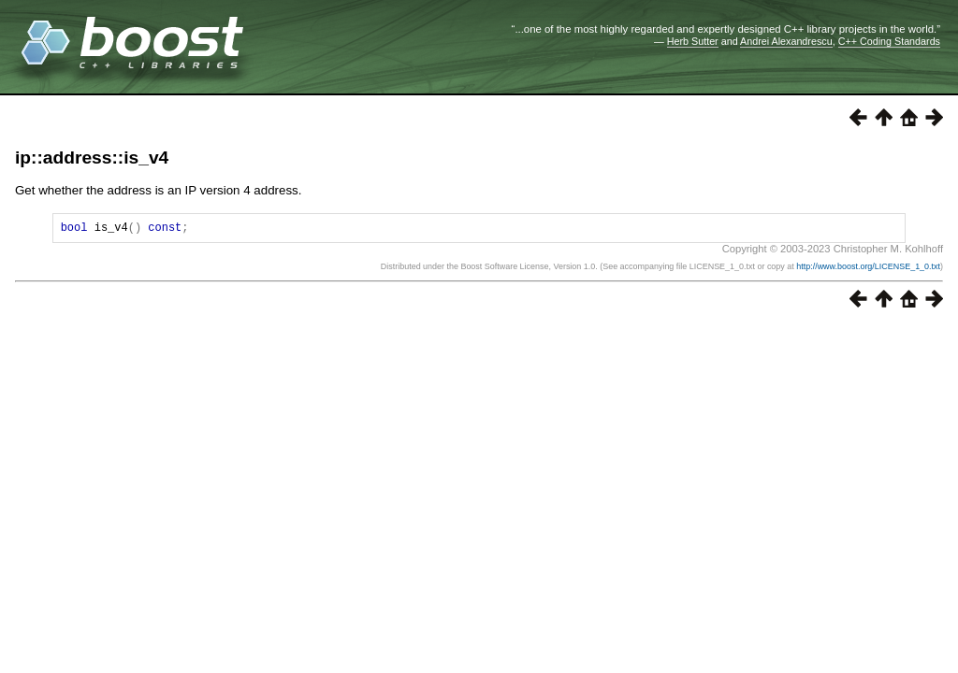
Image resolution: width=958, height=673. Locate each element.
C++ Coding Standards (889, 41)
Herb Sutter (692, 41)
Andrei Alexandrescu (786, 41)
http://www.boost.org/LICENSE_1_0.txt (868, 269)
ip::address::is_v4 (91, 157)
